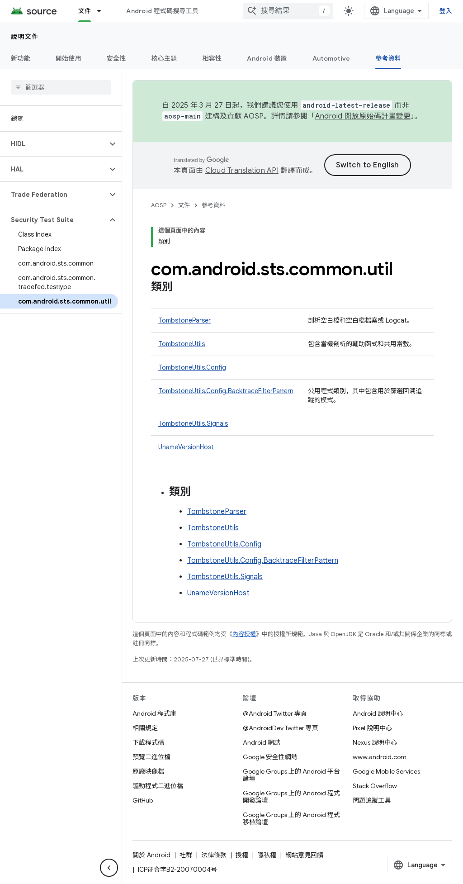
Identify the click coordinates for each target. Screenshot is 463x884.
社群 (186, 855)
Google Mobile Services (386, 771)
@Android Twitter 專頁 (275, 713)
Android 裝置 (267, 58)
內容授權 (244, 634)
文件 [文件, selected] (84, 11)
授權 (242, 855)
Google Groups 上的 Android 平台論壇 (291, 775)
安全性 (116, 58)
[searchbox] (61, 87)
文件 (184, 205)
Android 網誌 (261, 742)
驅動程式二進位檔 (157, 786)
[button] (53, 144)
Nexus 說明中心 (375, 742)
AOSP (158, 205)
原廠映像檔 (148, 771)
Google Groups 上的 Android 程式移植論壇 (291, 818)
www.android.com (379, 757)
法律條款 (214, 855)
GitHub (142, 800)
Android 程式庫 (154, 713)
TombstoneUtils (181, 344)
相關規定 (145, 728)
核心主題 (164, 58)
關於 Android (151, 855)
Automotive (331, 58)
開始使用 (68, 58)
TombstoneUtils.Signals (193, 423)
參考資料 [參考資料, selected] (388, 58)
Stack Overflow (375, 786)
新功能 (20, 58)
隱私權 (266, 855)
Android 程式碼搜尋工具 (162, 11)
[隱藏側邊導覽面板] (109, 868)
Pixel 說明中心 (372, 728)
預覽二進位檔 (151, 757)
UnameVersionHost (186, 447)
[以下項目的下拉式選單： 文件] (103, 11)
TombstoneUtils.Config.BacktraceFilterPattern (225, 391)
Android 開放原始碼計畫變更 (363, 116)
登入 (446, 11)
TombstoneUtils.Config (192, 367)
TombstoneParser (184, 320)
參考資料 (213, 205)
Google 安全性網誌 (270, 757)
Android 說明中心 (378, 713)
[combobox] (288, 11)
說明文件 (25, 37)
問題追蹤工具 (372, 800)
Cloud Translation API (242, 170)
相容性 (212, 58)
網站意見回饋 (304, 855)
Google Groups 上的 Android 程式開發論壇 (291, 796)
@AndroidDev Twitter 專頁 (280, 728)
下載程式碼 (148, 742)
